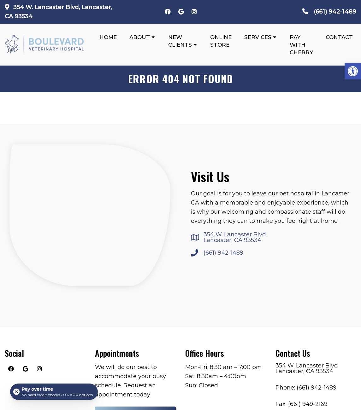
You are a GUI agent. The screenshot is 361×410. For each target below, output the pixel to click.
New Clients (180, 41)
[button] (353, 71)
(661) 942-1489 (335, 11)
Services (257, 37)
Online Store (221, 41)
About (139, 37)
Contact (339, 37)
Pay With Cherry (301, 44)
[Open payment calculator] (54, 392)
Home (108, 37)
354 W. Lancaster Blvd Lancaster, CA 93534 (235, 237)
